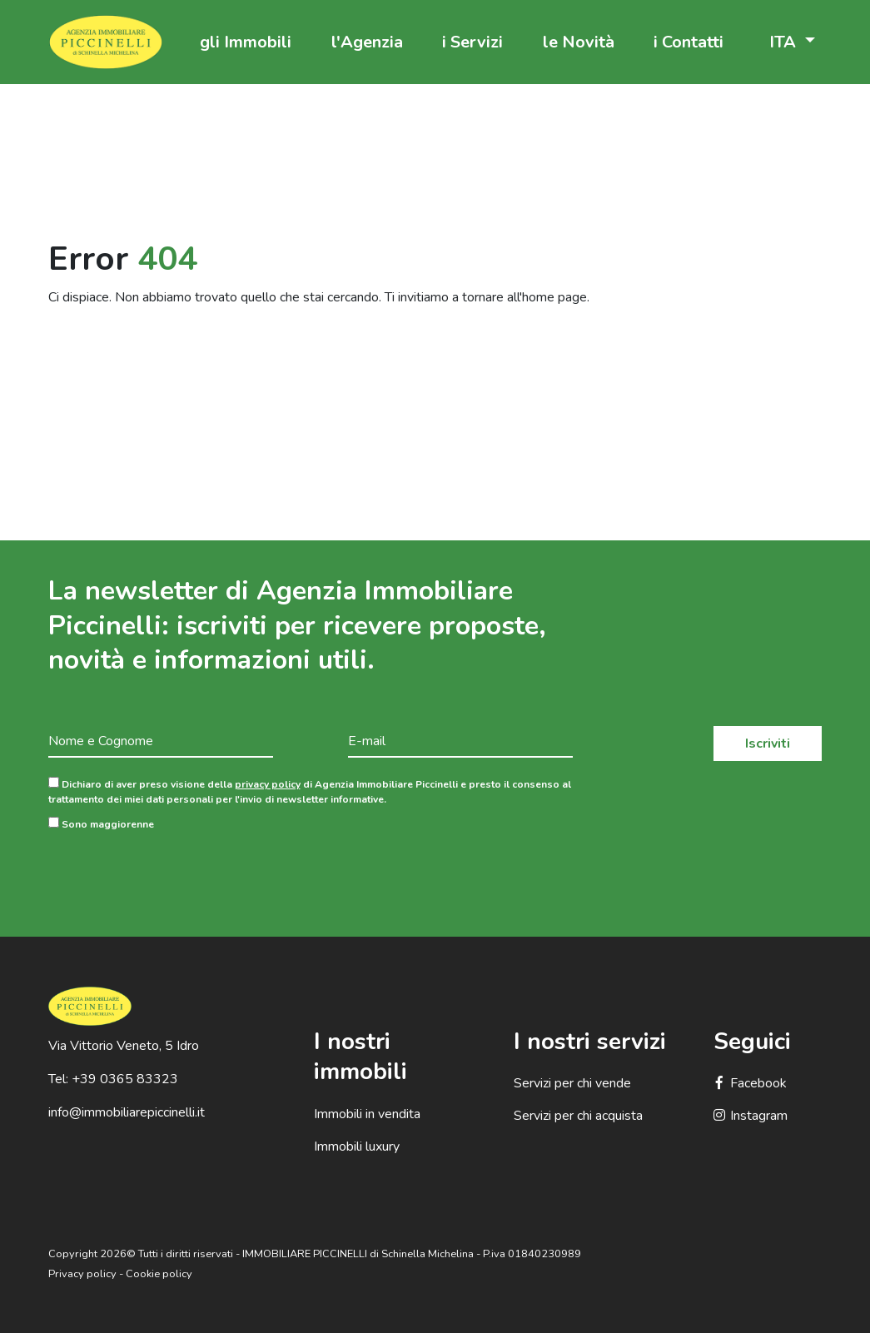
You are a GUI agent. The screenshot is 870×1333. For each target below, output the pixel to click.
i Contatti (688, 42)
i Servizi (472, 42)
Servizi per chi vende (572, 1083)
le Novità (578, 42)
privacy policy (268, 784)
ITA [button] (784, 42)
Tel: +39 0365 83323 (113, 1079)
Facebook (750, 1083)
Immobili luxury (357, 1146)
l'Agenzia (367, 42)
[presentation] (174, 870)
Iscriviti (767, 743)
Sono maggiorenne (101, 824)
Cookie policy (159, 1273)
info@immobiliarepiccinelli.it (126, 1112)
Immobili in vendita (367, 1114)
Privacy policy (82, 1273)
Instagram (750, 1116)
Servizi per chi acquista (578, 1116)
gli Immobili (245, 42)
